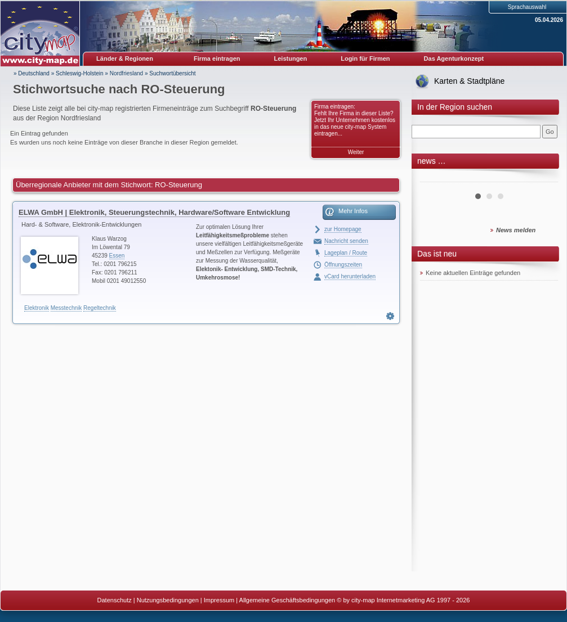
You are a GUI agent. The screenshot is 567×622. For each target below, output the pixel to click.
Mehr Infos (353, 211)
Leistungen (290, 58)
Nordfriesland (126, 73)
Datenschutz (114, 600)
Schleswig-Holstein (79, 73)
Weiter (356, 152)
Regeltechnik (99, 308)
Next (543, 178)
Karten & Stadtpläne (469, 80)
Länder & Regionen (124, 58)
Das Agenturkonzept (454, 58)
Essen (117, 256)
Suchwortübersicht (172, 73)
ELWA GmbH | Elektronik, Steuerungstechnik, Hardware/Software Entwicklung (154, 212)
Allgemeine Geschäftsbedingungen (287, 600)
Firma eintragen (217, 58)
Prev (435, 178)
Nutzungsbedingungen (168, 600)
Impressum (219, 600)
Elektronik (36, 308)
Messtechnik (66, 308)
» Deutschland (32, 73)
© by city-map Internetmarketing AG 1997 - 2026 (403, 600)
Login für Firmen (365, 58)
